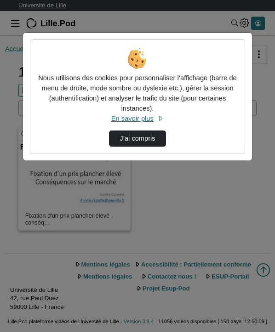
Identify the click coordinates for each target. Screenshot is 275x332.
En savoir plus (137, 118)
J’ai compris (137, 138)
